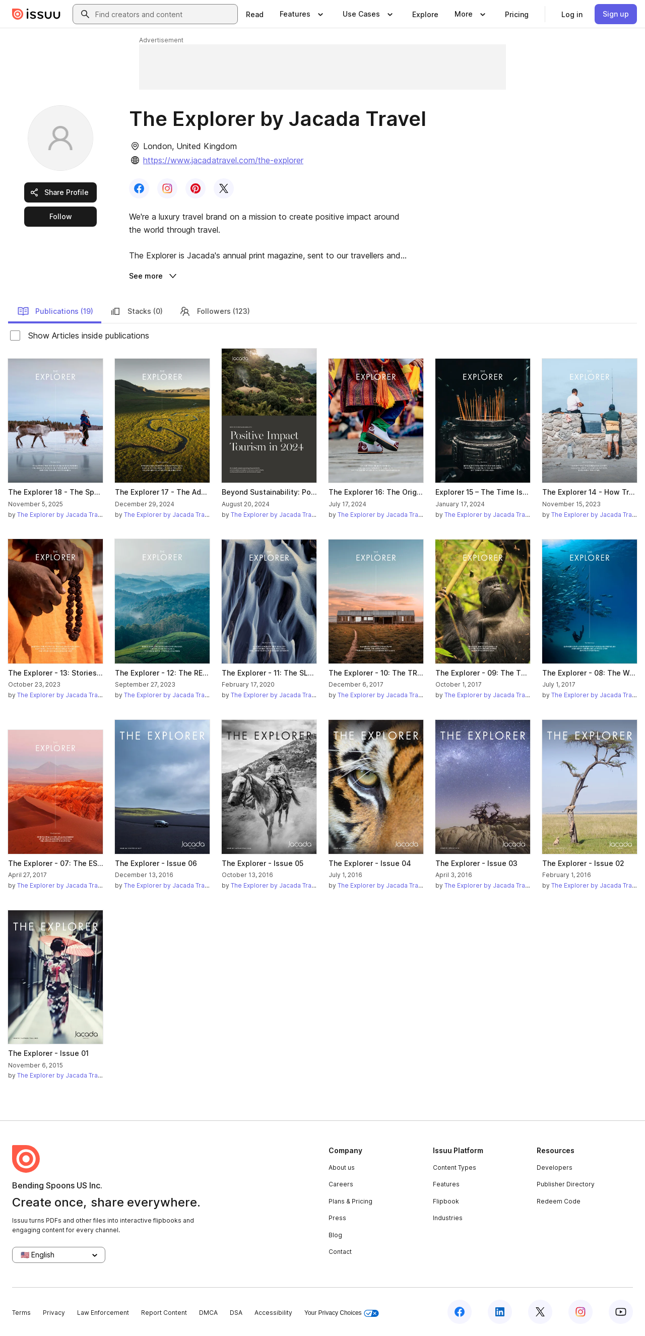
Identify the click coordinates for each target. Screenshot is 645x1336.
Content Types (454, 1167)
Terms (21, 1312)
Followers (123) (214, 311)
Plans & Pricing (350, 1201)
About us (342, 1167)
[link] (255, 14)
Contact (340, 1251)
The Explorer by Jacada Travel (62, 514)
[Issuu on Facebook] (459, 1312)
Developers (554, 1167)
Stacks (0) (136, 311)
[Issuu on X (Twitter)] (540, 1312)
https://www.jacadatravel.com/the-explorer (223, 160)
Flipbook (446, 1201)
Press (337, 1218)
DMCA (208, 1312)
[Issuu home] (36, 14)
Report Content (164, 1312)
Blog (335, 1235)
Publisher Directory (566, 1184)
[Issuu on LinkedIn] (500, 1312)
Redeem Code (558, 1201)
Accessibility (273, 1312)
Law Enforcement (103, 1312)
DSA (236, 1312)
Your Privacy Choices (341, 1313)
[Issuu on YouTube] (621, 1312)
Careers (341, 1184)
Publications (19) (55, 311)
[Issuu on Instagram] (580, 1312)
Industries (448, 1218)
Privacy (54, 1312)
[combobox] (164, 14)
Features (446, 1184)
